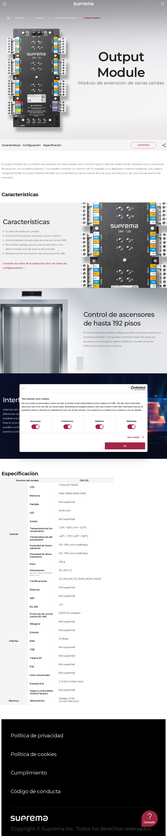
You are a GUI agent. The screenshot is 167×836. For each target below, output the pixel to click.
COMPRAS (143, 145)
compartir (162, 145)
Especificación (52, 145)
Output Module (92, 18)
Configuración (32, 145)
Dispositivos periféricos (65, 18)
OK (125, 446)
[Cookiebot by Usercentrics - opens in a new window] (132, 388)
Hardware (39, 18)
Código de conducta (35, 791)
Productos (20, 18)
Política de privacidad (37, 735)
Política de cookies (33, 754)
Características (11, 145)
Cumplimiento (29, 773)
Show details (133, 437)
